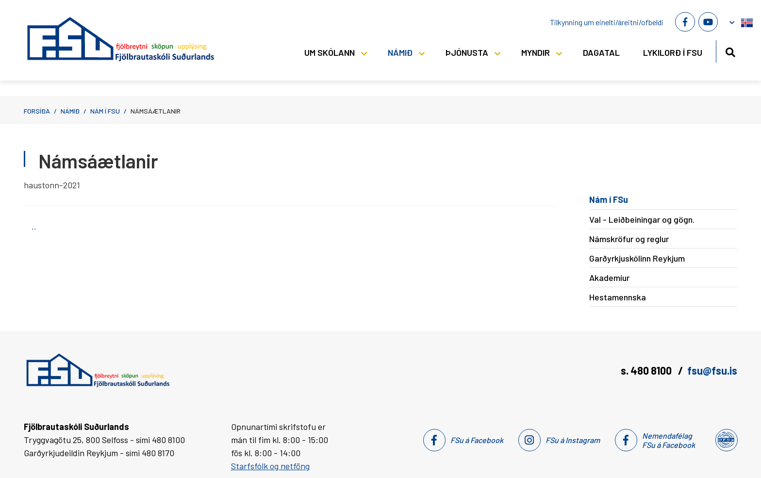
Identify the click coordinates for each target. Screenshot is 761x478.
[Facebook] (685, 22)
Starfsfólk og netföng (270, 466)
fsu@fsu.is (712, 370)
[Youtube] (708, 22)
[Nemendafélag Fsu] (725, 440)
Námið (70, 111)
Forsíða (37, 111)
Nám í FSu (105, 111)
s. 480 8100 (647, 370)
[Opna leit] (730, 51)
